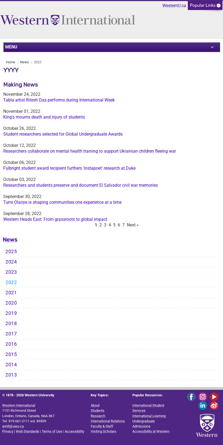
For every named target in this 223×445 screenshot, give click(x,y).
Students (97, 410)
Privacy (7, 431)
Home (10, 62)
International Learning (149, 416)
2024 (11, 262)
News (24, 62)
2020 (11, 303)
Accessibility (74, 431)
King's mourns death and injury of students (44, 117)
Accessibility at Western (150, 431)
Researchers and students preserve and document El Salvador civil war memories (80, 185)
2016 (11, 344)
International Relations (108, 421)
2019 (11, 313)
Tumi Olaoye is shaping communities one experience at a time (62, 202)
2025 (11, 251)
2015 (11, 354)
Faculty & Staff (102, 426)
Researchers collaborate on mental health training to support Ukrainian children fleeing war (89, 151)
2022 (11, 282)
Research (98, 416)
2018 (11, 323)
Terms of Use (52, 431)
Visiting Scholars (103, 431)
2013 (11, 375)
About (95, 405)
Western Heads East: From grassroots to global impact (55, 219)
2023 (11, 272)
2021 (11, 292)
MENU (11, 47)
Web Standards (27, 431)
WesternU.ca (174, 5)
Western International (18, 405)
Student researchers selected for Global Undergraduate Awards (63, 134)
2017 (11, 334)
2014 (11, 364)
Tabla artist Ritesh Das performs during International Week (59, 100)
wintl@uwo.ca (13, 426)
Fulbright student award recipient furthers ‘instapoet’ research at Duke (69, 168)
